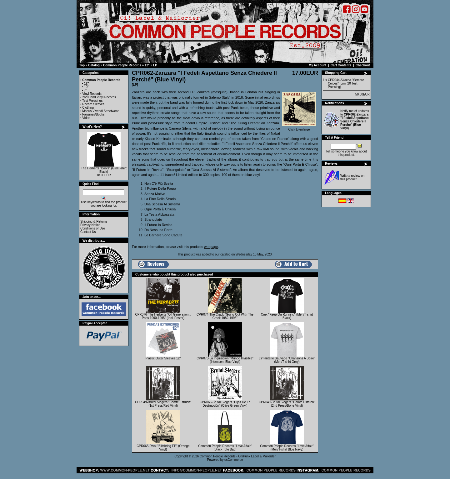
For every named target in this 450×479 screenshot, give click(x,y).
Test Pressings (92, 100)
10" (86, 87)
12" (147, 65)
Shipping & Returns (93, 221)
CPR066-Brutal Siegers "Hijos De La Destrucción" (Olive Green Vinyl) (225, 403)
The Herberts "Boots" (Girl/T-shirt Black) (104, 170)
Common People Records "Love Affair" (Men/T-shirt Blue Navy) (286, 447)
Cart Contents (341, 65)
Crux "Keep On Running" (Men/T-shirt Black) (287, 316)
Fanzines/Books (93, 114)
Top (82, 65)
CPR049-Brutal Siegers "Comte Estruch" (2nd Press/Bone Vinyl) (287, 403)
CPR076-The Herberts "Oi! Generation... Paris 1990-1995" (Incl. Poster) (163, 316)
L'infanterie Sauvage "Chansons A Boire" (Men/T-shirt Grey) (287, 360)
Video (86, 118)
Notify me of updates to (354, 119)
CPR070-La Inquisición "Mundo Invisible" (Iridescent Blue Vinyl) (225, 360)
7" (85, 90)
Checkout (363, 65)
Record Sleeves (93, 104)
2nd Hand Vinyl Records (99, 97)
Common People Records (122, 65)
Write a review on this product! (352, 177)
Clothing (88, 107)
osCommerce (233, 459)
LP (155, 65)
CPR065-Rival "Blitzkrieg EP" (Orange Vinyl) (163, 447)
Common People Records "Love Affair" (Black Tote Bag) (225, 447)
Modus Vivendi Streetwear (100, 111)
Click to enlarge (299, 128)
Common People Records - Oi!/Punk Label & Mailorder (238, 456)
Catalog (94, 65)
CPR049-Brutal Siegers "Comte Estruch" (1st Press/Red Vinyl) (163, 403)
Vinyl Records (92, 93)
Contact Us (88, 232)
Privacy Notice (90, 225)
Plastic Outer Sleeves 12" (163, 358)
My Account (317, 65)
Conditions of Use (92, 228)
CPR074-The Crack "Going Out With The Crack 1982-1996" (225, 316)
